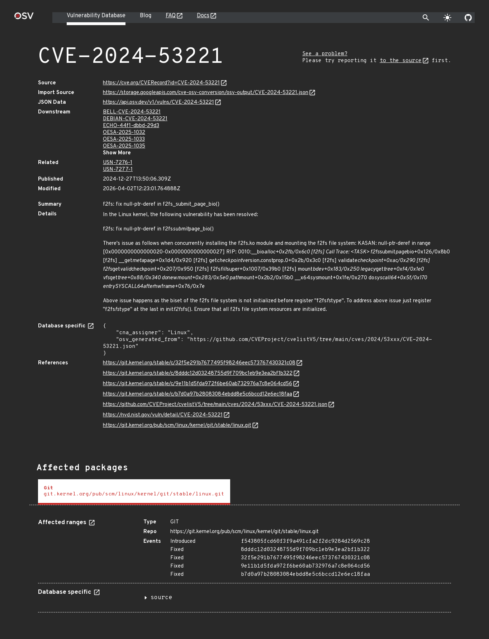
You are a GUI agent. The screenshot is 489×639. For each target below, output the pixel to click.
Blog (145, 15)
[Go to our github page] (468, 17)
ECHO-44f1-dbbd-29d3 (131, 125)
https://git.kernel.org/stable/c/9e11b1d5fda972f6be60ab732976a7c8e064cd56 (197, 384)
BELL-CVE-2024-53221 (132, 112)
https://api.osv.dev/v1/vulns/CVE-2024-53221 (158, 102)
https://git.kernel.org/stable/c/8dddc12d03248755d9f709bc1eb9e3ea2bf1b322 (198, 373)
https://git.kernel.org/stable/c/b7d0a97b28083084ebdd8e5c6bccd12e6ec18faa (197, 394)
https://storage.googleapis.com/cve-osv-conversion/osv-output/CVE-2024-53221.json (205, 92)
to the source (401, 60)
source (161, 597)
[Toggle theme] (447, 17)
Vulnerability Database (96, 15)
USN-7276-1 (117, 162)
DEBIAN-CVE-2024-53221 (135, 119)
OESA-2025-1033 (124, 139)
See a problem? (324, 54)
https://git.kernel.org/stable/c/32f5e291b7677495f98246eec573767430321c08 (199, 363)
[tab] (134, 492)
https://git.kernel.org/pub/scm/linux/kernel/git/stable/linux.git (177, 425)
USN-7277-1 (118, 169)
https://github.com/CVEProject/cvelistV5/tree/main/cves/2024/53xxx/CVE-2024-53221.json (215, 404)
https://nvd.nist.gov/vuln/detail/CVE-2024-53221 (163, 415)
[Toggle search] (426, 17)
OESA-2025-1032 (124, 132)
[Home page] (24, 18)
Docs (203, 15)
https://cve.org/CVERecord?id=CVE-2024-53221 (161, 83)
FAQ (171, 15)
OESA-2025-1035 (124, 146)
